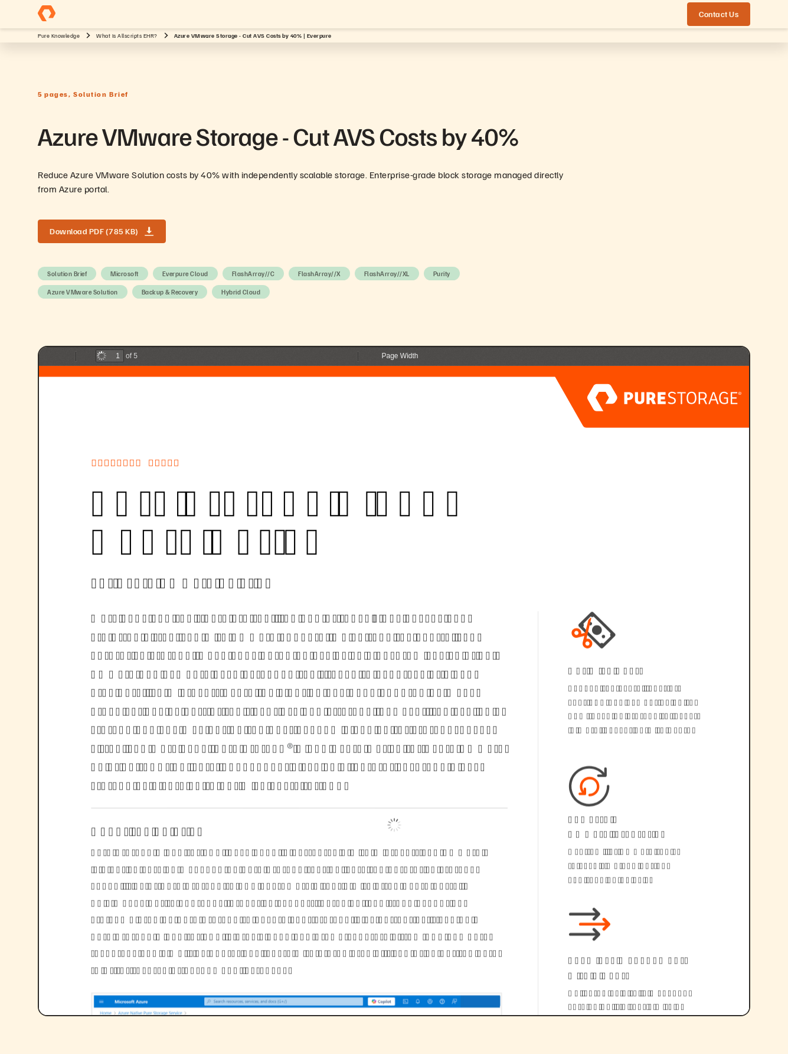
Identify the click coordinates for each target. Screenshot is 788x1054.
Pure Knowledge (59, 35)
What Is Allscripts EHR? (127, 35)
